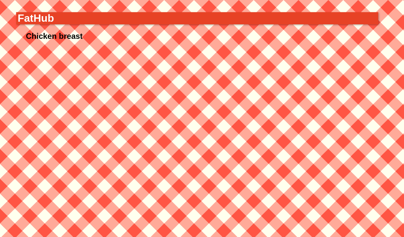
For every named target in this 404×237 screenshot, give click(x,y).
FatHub (36, 18)
